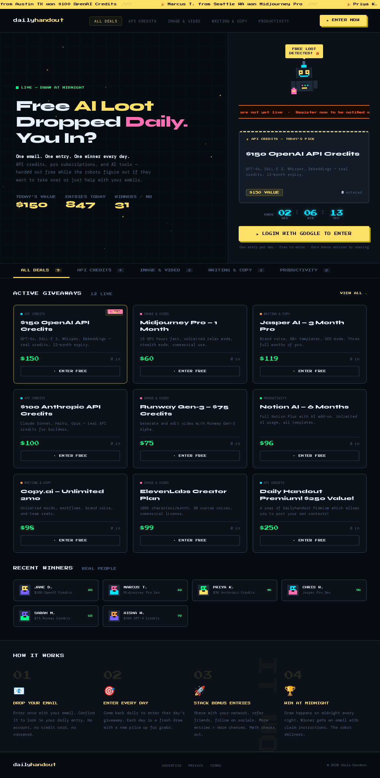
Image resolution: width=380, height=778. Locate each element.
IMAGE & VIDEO (166, 271)
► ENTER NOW (343, 20)
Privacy (196, 766)
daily (38, 20)
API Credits (142, 21)
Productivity (274, 21)
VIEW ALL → (353, 293)
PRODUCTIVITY (305, 271)
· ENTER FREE (70, 371)
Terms (215, 766)
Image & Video (184, 21)
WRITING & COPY (236, 271)
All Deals (105, 21)
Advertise (171, 766)
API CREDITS (100, 271)
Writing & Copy (229, 21)
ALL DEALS (41, 271)
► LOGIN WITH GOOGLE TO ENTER (304, 234)
